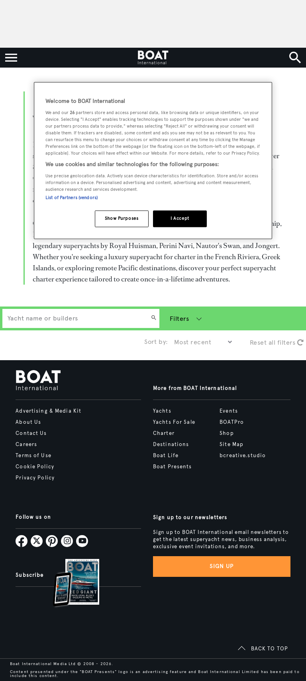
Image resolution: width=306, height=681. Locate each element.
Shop (226, 433)
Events (229, 411)
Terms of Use (33, 455)
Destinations (171, 444)
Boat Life (165, 455)
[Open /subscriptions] (69, 584)
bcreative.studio (243, 455)
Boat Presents (172, 467)
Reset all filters (277, 342)
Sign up (221, 566)
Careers (26, 444)
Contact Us (31, 433)
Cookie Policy (35, 467)
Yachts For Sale (174, 422)
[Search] (153, 318)
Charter (164, 433)
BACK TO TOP (269, 649)
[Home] (152, 58)
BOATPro (232, 422)
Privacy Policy (35, 478)
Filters (179, 318)
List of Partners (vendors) (71, 197)
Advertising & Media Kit (48, 411)
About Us (28, 422)
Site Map (231, 444)
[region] (153, 160)
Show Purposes (121, 218)
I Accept (180, 218)
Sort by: (156, 341)
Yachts (162, 411)
